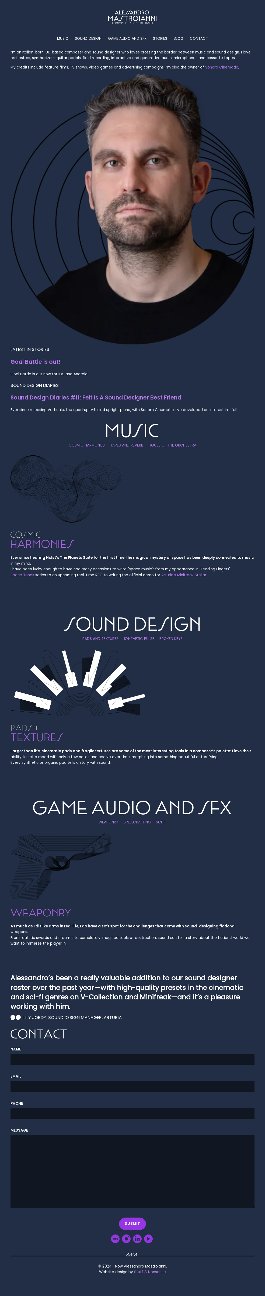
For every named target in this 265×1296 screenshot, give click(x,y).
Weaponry (108, 822)
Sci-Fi (161, 822)
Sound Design (88, 38)
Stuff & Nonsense (150, 1272)
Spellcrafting (137, 822)
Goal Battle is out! (36, 362)
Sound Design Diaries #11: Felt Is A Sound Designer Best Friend (96, 397)
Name (16, 1049)
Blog (178, 38)
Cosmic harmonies (87, 446)
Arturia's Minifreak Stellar (183, 575)
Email (16, 1076)
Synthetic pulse (139, 639)
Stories (160, 38)
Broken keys (171, 639)
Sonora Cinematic (221, 67)
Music (62, 38)
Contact (199, 38)
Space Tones (22, 575)
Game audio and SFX (127, 38)
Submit (132, 1223)
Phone (17, 1103)
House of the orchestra (172, 446)
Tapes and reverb (126, 446)
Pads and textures (100, 639)
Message (19, 1130)
